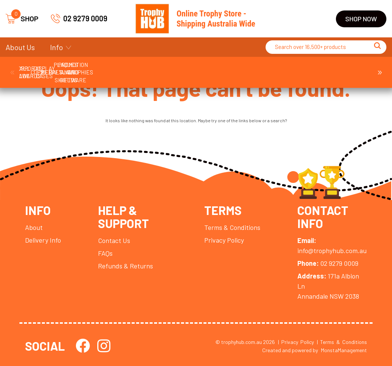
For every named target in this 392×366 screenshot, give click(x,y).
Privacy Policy (224, 240)
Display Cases (225, 68)
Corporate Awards (107, 68)
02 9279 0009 (79, 18)
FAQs (105, 253)
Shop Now (361, 19)
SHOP (22, 19)
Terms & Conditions (232, 227)
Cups (166, 68)
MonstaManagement (344, 350)
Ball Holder (48, 68)
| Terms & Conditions (342, 342)
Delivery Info (43, 240)
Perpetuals (343, 68)
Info (56, 47)
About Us (20, 47)
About (34, 227)
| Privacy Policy (296, 342)
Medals (284, 68)
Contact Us (114, 240)
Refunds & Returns (125, 266)
